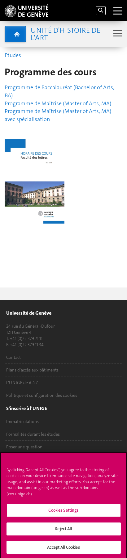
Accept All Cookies (63, 549)
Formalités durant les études (33, 434)
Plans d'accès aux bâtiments (32, 370)
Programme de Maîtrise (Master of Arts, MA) (58, 103)
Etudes (13, 55)
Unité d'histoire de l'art (65, 34)
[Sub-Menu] (117, 33)
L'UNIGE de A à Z (22, 382)
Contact (13, 357)
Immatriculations (22, 421)
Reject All (63, 530)
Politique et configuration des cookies (41, 395)
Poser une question (24, 447)
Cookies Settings (63, 511)
